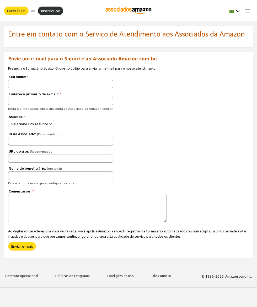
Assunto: (17, 117)
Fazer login (16, 10)
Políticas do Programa (72, 276)
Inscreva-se (50, 10)
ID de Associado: (35, 134)
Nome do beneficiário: (35, 168)
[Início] (129, 11)
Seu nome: (19, 77)
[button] (234, 11)
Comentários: (21, 191)
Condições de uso (120, 276)
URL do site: (31, 151)
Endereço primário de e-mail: (35, 94)
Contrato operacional (21, 276)
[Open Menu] (246, 11)
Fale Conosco (161, 276)
